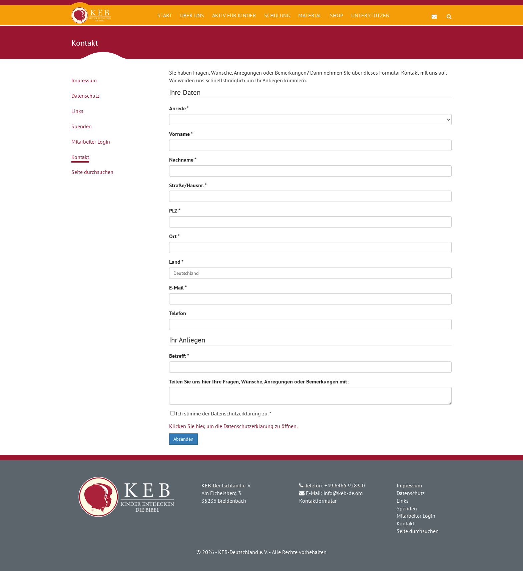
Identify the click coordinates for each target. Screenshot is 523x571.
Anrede (179, 108)
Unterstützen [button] (370, 15)
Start (164, 15)
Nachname (182, 159)
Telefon (177, 313)
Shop (336, 15)
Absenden (183, 439)
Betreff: (179, 355)
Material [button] (310, 15)
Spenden (81, 126)
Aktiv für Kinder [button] (234, 15)
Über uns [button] (192, 15)
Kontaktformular (318, 500)
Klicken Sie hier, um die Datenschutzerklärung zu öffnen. (233, 426)
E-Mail (178, 287)
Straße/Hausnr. (188, 185)
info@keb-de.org (343, 493)
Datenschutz (85, 95)
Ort (174, 236)
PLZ (174, 210)
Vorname (181, 134)
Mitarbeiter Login (90, 141)
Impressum (84, 80)
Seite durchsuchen (92, 172)
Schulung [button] (277, 15)
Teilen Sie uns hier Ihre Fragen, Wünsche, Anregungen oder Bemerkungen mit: (259, 381)
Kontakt (80, 157)
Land (176, 262)
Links (77, 111)
